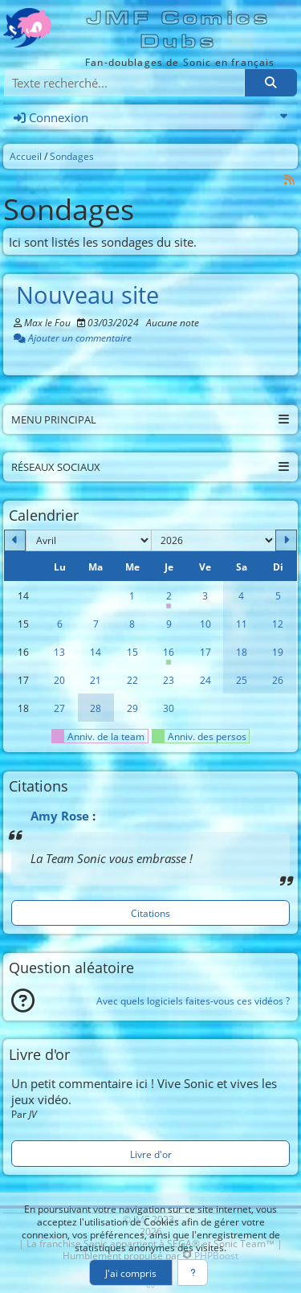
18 (241, 651)
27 (59, 708)
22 (132, 679)
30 (168, 708)
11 (241, 623)
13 (59, 651)
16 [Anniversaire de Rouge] (168, 655)
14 (95, 651)
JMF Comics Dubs (179, 29)
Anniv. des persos (199, 736)
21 (95, 679)
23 (168, 679)
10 (205, 623)
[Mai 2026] (286, 540)
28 (95, 708)
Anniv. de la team (98, 736)
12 (277, 623)
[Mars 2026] (15, 540)
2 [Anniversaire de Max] (168, 599)
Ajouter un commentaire (73, 337)
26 (277, 679)
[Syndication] (290, 179)
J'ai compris (131, 1272)
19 (277, 651)
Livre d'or (151, 1154)
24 (205, 679)
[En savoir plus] (193, 1272)
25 (241, 679)
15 (132, 651)
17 (205, 651)
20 (59, 679)
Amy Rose (60, 816)
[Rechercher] (270, 83)
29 (132, 708)
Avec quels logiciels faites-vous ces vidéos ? (193, 1000)
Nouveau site (87, 295)
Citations (150, 912)
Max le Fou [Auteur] (47, 322)
